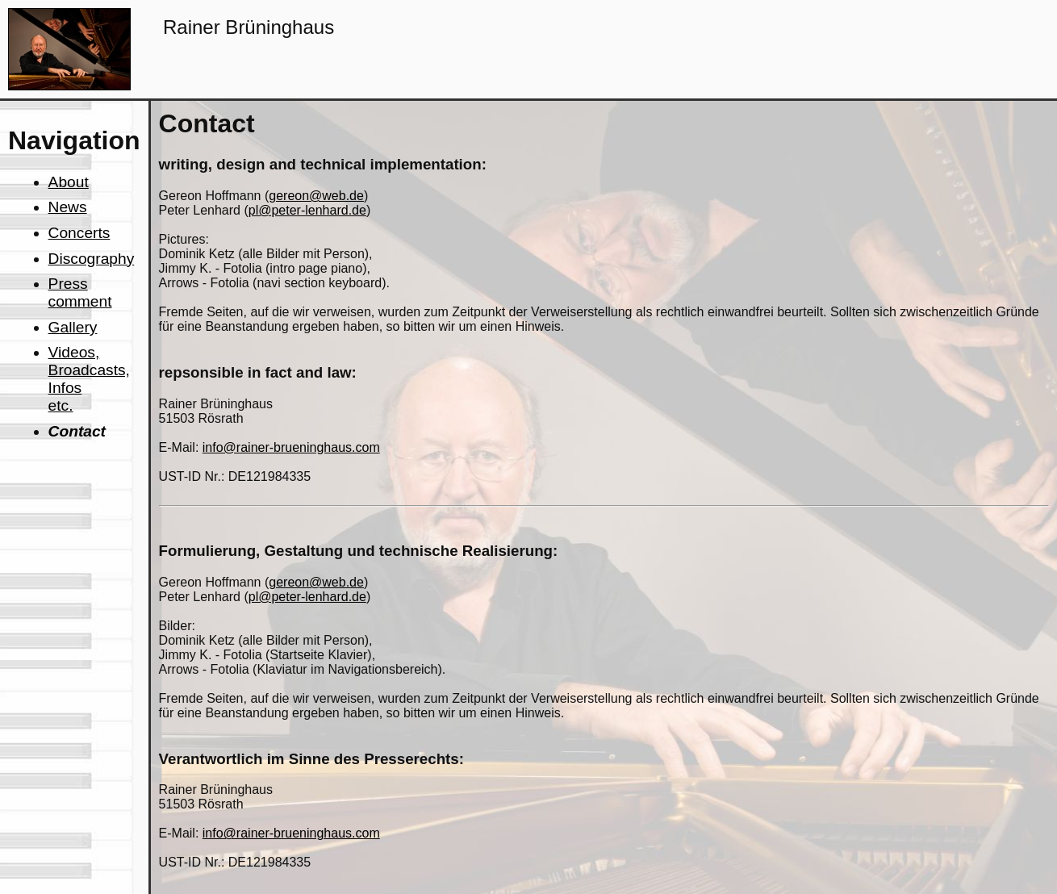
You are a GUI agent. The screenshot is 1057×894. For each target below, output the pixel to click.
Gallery (73, 327)
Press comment (80, 292)
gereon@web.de (316, 196)
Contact (77, 431)
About (68, 181)
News (67, 206)
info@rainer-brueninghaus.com (291, 447)
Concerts (79, 232)
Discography (91, 258)
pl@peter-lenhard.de (307, 210)
